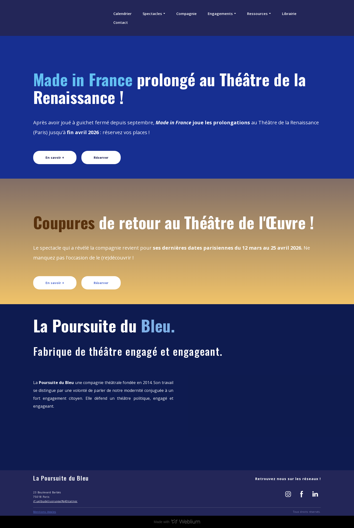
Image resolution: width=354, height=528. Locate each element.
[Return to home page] (51, 18)
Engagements (220, 13)
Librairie (289, 13)
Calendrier (122, 13)
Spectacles (152, 13)
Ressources (257, 13)
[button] (54, 157)
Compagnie (186, 13)
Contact (120, 22)
